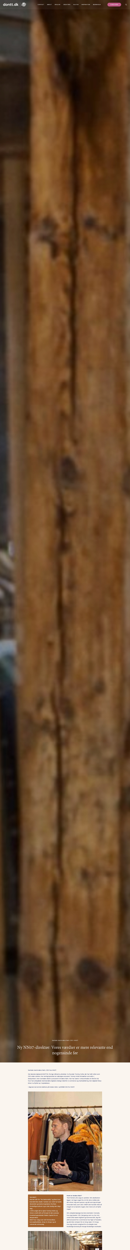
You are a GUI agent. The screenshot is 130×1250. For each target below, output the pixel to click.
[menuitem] (40, 4)
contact (41, 4)
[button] (126, 4)
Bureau (83, 1239)
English (57, 4)
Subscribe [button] (65, 1202)
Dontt (65, 1007)
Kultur (76, 4)
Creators (66, 4)
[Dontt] (14, 4)
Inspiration (85, 4)
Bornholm (97, 4)
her (67, 892)
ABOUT (49, 4)
